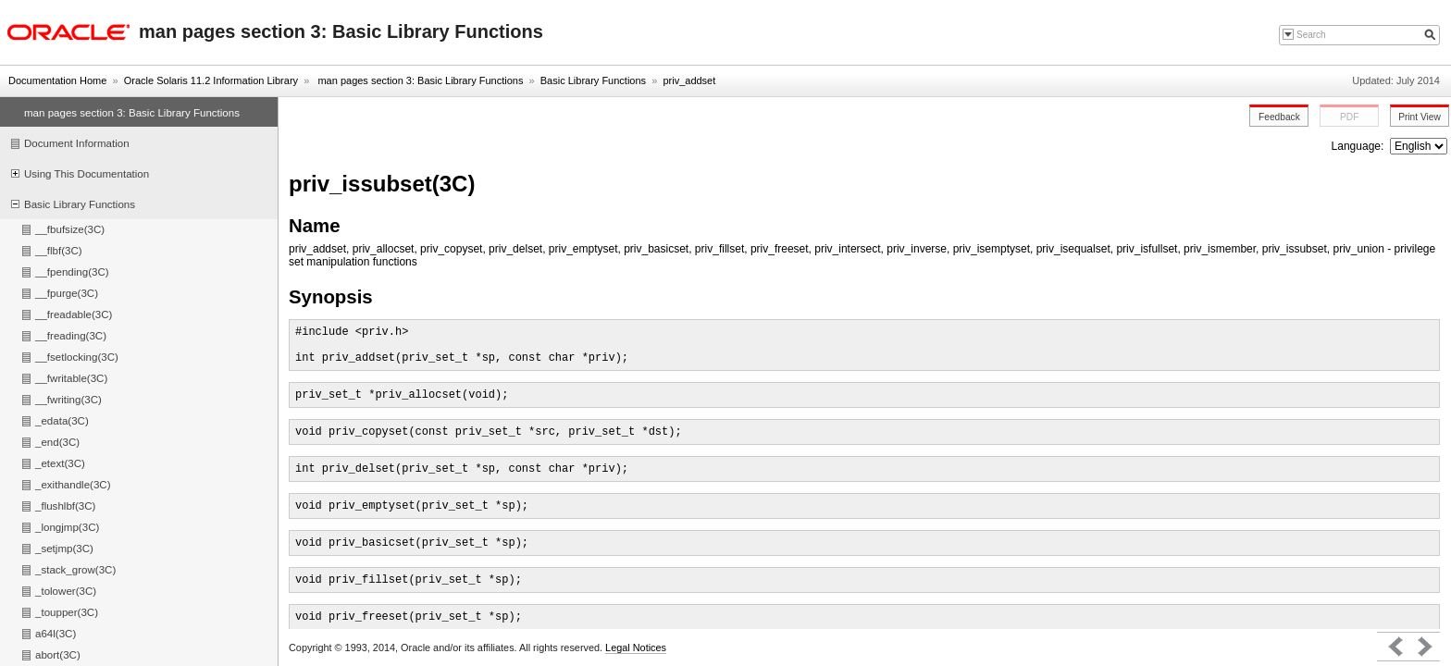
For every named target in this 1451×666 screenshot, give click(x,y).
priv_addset (689, 80)
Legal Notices (635, 647)
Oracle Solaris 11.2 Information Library (211, 80)
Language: (1359, 146)
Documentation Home (57, 80)
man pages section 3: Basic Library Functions (419, 80)
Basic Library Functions (593, 80)
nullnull (1418, 146)
